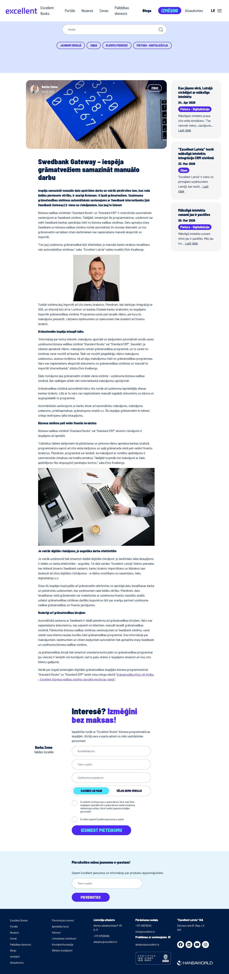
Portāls (70, 10)
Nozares (87, 10)
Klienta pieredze (117, 45)
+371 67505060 (101, 936)
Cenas (103, 10)
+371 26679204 (143, 925)
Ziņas (93, 45)
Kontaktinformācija (62, 944)
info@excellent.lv (145, 931)
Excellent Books (47, 10)
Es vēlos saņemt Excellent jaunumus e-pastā (101, 819)
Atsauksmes (194, 10)
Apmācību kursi (60, 926)
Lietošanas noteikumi (64, 938)
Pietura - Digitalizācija (152, 45)
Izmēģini (169, 10)
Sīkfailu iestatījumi (62, 950)
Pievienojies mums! (63, 920)
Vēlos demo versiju (129, 790)
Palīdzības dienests (122, 10)
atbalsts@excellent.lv (105, 941)
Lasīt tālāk (184, 130)
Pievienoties (91, 897)
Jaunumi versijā (70, 45)
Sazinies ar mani (91, 790)
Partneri (56, 932)
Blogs (147, 10)
